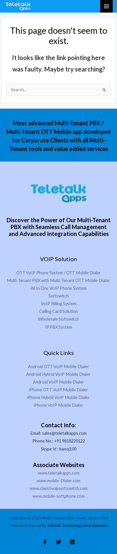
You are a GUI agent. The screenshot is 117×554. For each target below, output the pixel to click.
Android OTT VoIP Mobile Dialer (58, 366)
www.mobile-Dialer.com (58, 480)
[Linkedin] (72, 542)
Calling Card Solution (58, 311)
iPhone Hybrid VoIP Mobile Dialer (58, 397)
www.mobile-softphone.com (58, 496)
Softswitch (58, 295)
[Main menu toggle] (106, 6)
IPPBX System (58, 327)
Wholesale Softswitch (58, 319)
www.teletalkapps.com (59, 472)
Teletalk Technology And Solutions (77, 525)
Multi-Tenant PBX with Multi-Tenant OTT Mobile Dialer (58, 280)
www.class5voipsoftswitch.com (58, 488)
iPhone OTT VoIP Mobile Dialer (58, 389)
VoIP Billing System (58, 303)
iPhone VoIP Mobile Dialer (58, 405)
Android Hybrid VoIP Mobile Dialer (58, 374)
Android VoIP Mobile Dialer (58, 382)
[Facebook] (44, 542)
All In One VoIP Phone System (58, 288)
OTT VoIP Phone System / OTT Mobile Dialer (58, 272)
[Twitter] (58, 542)
